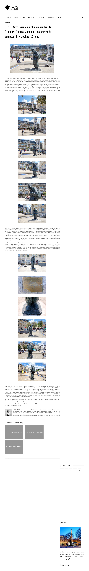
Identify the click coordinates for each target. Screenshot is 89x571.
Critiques (41, 17)
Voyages (23, 17)
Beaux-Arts (31, 17)
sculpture (7, 22)
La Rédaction (8, 41)
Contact (59, 17)
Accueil (9, 17)
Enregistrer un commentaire (12, 458)
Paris (16, 17)
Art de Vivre (50, 17)
